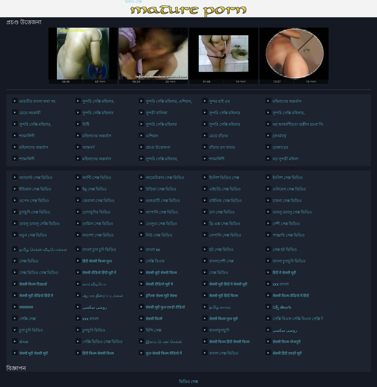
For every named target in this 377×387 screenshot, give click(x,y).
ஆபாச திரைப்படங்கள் (102, 295)
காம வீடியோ (94, 284)
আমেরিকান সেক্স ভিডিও (165, 177)
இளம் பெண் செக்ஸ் (164, 341)
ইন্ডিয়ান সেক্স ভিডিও (35, 189)
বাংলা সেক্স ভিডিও (223, 353)
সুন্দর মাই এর (219, 101)
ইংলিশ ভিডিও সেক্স (224, 177)
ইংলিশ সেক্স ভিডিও (288, 177)
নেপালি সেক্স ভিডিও (225, 235)
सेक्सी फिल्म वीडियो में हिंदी (291, 295)
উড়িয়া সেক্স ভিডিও (161, 189)
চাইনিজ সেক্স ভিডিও (225, 200)
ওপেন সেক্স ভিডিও (34, 200)
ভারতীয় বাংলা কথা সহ (37, 101)
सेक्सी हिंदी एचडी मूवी (287, 353)
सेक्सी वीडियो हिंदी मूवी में (99, 272)
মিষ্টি (85, 124)
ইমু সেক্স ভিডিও (94, 189)
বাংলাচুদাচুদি (219, 330)
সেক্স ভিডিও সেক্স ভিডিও (38, 272)
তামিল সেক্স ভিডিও (97, 223)
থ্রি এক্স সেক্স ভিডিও (224, 223)
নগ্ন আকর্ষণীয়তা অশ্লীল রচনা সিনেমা (296, 124)
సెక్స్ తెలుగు (282, 307)
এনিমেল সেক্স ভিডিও (289, 189)
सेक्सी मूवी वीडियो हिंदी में (36, 295)
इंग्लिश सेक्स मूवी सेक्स (161, 295)
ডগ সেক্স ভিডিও (222, 212)
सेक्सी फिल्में (154, 318)
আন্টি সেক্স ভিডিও (96, 177)
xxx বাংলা (281, 284)
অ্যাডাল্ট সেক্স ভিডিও (35, 177)
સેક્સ (23, 341)
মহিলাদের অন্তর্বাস (287, 101)
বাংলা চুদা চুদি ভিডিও (99, 249)
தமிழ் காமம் (220, 307)
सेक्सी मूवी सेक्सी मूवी (33, 353)
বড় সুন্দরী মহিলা (285, 159)
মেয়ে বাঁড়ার (218, 136)
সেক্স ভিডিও (28, 261)
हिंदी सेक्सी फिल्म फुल (97, 261)
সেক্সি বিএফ (155, 261)
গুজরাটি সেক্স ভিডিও (163, 200)
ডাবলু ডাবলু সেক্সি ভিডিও (39, 223)
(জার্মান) (279, 136)
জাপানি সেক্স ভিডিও (162, 212)
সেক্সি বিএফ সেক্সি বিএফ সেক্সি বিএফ (296, 318)
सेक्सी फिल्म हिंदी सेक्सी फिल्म (229, 341)
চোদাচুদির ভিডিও (96, 212)
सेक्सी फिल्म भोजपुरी (287, 341)
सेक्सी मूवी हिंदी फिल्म (223, 295)
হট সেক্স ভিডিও (221, 249)
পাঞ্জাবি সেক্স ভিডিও (289, 235)
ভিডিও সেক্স (133, 2)
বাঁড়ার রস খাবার (222, 147)
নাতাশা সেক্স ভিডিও (98, 235)
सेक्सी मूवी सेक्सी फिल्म (161, 272)
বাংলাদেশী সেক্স (221, 261)
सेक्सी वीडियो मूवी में (159, 284)
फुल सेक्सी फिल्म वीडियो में (164, 353)
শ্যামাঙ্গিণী (27, 136)
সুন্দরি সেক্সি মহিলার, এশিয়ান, (169, 101)
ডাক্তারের (280, 147)
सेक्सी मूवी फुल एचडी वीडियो (165, 307)
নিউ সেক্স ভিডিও (159, 235)
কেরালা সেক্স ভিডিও (98, 200)
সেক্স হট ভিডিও (285, 249)
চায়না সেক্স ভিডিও (287, 200)
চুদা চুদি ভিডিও (31, 330)
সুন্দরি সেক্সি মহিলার (98, 113)
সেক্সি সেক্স (27, 318)
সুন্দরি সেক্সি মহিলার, (98, 101)
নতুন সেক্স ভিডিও (33, 235)
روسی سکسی (94, 307)
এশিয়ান (152, 136)
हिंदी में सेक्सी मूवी (284, 272)
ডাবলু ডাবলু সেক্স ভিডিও (292, 212)
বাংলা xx (153, 249)
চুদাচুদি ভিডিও (93, 330)
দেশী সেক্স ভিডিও (286, 223)
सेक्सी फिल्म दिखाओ (33, 284)
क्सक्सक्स (26, 307)
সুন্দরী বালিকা (156, 113)
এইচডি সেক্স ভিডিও (225, 189)
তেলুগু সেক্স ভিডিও (161, 223)
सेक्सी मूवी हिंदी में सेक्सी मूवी (228, 284)
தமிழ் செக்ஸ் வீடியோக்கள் (43, 249)
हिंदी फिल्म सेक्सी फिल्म (98, 353)
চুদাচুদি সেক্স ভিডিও (34, 212)
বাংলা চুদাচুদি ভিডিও (289, 261)
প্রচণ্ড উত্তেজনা (158, 147)
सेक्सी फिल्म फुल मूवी (223, 318)
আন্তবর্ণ (88, 147)
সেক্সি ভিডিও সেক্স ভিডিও (102, 341)
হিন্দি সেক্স (153, 330)
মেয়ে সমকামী (30, 113)
